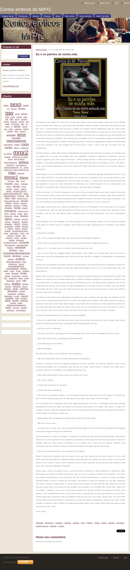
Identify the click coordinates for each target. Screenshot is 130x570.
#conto (7, 256)
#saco (6, 233)
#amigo (16, 186)
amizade (11, 135)
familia (23, 273)
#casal (21, 250)
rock (17, 298)
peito (25, 117)
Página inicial (89, 3)
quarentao (10, 281)
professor (10, 310)
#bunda (25, 226)
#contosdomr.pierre (20, 231)
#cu (17, 181)
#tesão (18, 236)
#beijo (26, 194)
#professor (12, 264)
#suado (9, 189)
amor (21, 134)
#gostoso (24, 222)
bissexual (17, 287)
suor (7, 117)
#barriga (8, 231)
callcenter (24, 289)
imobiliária (21, 294)
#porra (10, 228)
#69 (27, 196)
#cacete (9, 183)
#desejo (9, 191)
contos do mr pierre (20, 157)
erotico (16, 283)
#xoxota (16, 203)
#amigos (20, 173)
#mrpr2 (11, 177)
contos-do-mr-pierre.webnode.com (16, 170)
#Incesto (20, 196)
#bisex (9, 203)
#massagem (8, 226)
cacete (26, 105)
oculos (16, 296)
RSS (116, 3)
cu (8, 108)
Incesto (24, 127)
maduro (7, 284)
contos (9, 147)
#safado (12, 240)
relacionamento (16, 140)
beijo (16, 131)
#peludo (17, 219)
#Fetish (25, 224)
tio (21, 167)
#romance (10, 210)
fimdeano (15, 273)
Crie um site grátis (10, 562)
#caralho (24, 238)
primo (25, 129)
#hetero (11, 259)
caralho (21, 122)
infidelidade (8, 296)
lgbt (24, 280)
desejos (8, 287)
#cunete (11, 181)
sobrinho (18, 129)
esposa (8, 157)
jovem (18, 281)
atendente (12, 291)
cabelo (8, 300)
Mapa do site (105, 3)
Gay (5, 278)
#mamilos (9, 238)
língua (10, 159)
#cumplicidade (12, 268)
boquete (14, 122)
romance (10, 165)
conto (25, 144)
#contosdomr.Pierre (11, 243)
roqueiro (24, 296)
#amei (5, 271)
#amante (8, 206)
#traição (13, 214)
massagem (8, 145)
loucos (24, 287)
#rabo (19, 214)
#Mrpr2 (17, 224)
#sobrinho (8, 216)
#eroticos (16, 256)
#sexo (24, 177)
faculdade (16, 138)
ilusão (15, 289)
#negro (16, 184)
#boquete (16, 222)
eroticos (20, 258)
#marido (25, 206)
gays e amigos (19, 159)
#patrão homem (42, 526)
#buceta (23, 203)
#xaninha (10, 236)
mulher (26, 168)
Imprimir (126, 3)
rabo (22, 124)
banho (11, 129)
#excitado (120, 523)
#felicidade (20, 247)
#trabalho (8, 224)
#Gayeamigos (22, 245)
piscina (6, 122)
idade (20, 278)
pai (6, 119)
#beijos (90, 523)
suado (7, 124)
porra (17, 119)
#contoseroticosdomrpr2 (17, 253)
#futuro (23, 268)
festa (8, 273)
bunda (19, 117)
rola (27, 122)
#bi (27, 233)
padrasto (7, 289)
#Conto (26, 256)
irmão (17, 114)
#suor (24, 187)
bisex (6, 105)
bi (11, 127)
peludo (24, 114)
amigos (24, 162)
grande (15, 300)
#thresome (14, 233)
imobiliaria (12, 294)
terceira (16, 308)
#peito (17, 226)
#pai (13, 198)
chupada (24, 119)
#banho (25, 208)
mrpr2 (20, 152)
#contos (24, 216)
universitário (21, 310)
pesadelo (9, 298)
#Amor (8, 187)
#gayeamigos (10, 196)
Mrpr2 (16, 148)
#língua (25, 219)
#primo (7, 222)
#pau (16, 216)
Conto (18, 271)
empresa (24, 300)
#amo (12, 271)
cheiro (13, 117)
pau (5, 129)
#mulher (53, 526)
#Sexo (22, 233)
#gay (12, 173)
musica (24, 298)
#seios (103, 523)
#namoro (10, 248)
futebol (17, 145)
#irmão (17, 208)
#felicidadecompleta (13, 262)
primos (25, 276)
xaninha (14, 109)
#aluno (21, 264)
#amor (8, 218)
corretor (22, 291)
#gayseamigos (9, 245)
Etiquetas (39, 523)
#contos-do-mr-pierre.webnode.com (15, 192)
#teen (24, 262)
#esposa (16, 206)
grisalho (24, 308)
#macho (23, 189)
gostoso (22, 131)
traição (7, 276)
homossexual (21, 165)
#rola (23, 181)
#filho (7, 198)
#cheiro (16, 189)
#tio (23, 236)
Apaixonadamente (10, 163)
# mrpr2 (61, 526)
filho (12, 119)
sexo (15, 104)
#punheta (20, 240)
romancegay (16, 276)
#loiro (26, 214)
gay (9, 113)
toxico (8, 307)
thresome (15, 124)
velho (26, 278)
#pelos (17, 229)
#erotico (13, 250)
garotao (25, 284)
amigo (17, 126)
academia (13, 278)
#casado (24, 184)
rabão (7, 127)
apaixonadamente (11, 167)
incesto (21, 108)
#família (24, 201)
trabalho (10, 131)
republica (25, 271)
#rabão (16, 238)
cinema (13, 303)
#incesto (8, 208)
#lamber (25, 229)
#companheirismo (16, 266)
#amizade (24, 242)
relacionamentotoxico (16, 305)
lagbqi (19, 303)
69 (26, 124)
